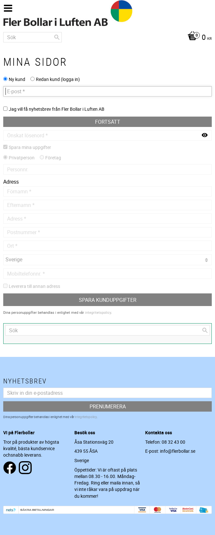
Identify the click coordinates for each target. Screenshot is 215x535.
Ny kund (17, 79)
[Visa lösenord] (205, 135)
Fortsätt (107, 121)
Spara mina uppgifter (30, 147)
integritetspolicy (98, 312)
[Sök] (57, 37)
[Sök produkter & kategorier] (32, 37)
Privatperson (22, 157)
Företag (53, 157)
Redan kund (58, 79)
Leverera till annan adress (34, 286)
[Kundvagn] (107, 38)
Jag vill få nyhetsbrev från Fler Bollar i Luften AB (56, 109)
